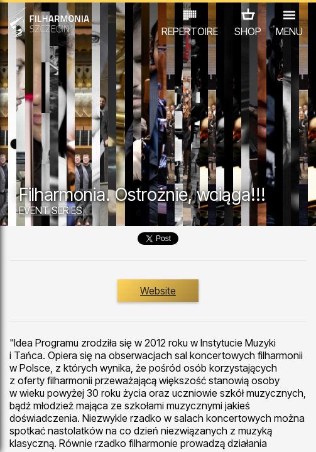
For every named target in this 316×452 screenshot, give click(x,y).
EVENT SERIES (50, 210)
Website (158, 290)
